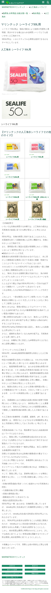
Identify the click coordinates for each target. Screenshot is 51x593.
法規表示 (35, 569)
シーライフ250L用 (12, 196)
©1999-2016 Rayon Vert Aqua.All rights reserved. (35, 589)
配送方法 (35, 566)
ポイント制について (12, 577)
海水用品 (36, 13)
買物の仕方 (35, 573)
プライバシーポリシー (12, 573)
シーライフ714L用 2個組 (37, 218)
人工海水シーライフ (38, 7)
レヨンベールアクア (15, 3)
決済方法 (12, 566)
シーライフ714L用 (12, 218)
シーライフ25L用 (12, 156)
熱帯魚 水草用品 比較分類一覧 (15, 13)
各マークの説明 (12, 569)
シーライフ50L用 (37, 156)
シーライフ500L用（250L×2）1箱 (37, 197)
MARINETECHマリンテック (13, 7)
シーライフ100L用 (12, 176)
